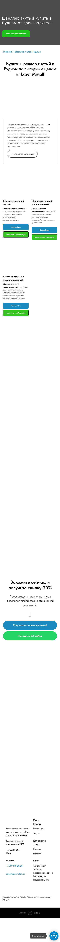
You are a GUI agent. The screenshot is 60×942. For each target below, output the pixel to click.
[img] (15, 5)
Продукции (38, 828)
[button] (22, 153)
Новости (37, 853)
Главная (37, 824)
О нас (36, 844)
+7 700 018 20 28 (14, 866)
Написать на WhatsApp (16, 33)
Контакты (37, 849)
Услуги (36, 833)
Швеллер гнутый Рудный (28, 51)
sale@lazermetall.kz (15, 873)
